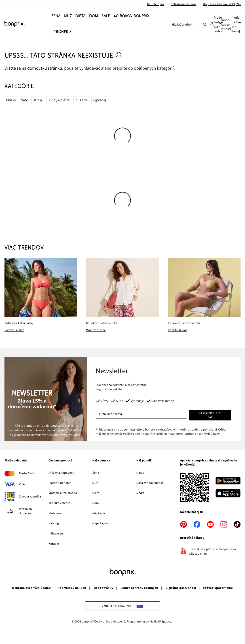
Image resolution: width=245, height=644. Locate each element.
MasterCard (26, 473)
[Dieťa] (80, 16)
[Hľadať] (205, 24)
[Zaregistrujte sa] (210, 415)
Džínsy (37, 100)
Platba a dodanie (15, 461)
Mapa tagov (100, 523)
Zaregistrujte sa (210, 415)
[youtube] (210, 524)
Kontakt (54, 544)
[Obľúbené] (226, 24)
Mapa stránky (103, 588)
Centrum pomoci (60, 461)
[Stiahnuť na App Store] (228, 494)
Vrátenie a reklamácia (63, 493)
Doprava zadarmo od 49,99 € (222, 4)
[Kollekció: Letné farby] (40, 287)
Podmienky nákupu (72, 588)
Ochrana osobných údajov (31, 588)
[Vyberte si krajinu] (122, 606)
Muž (95, 483)
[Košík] (236, 24)
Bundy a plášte (59, 100)
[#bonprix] (62, 31)
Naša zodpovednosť (149, 483)
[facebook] (197, 524)
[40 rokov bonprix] (131, 16)
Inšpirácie (98, 513)
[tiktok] (237, 524)
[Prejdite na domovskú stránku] (26, 24)
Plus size (81, 100)
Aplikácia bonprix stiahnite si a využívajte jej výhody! (208, 463)
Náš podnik (144, 461)
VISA (22, 484)
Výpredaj (99, 100)
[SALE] (106, 16)
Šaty (24, 100)
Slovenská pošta (30, 496)
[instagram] (223, 524)
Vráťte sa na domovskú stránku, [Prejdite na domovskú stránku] (33, 68)
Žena (95, 473)
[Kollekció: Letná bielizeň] (204, 287)
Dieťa (95, 493)
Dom (95, 503)
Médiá (140, 493)
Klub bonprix (155, 4)
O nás (140, 473)
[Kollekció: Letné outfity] (122, 287)
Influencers (56, 533)
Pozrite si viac (14, 330)
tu (132, 434)
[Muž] (68, 16)
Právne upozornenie (218, 588)
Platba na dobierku (25, 511)
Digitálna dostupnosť (180, 588)
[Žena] (56, 16)
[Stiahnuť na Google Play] (228, 481)
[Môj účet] (216, 24)
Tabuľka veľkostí (59, 503)
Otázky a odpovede (61, 473)
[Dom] (93, 16)
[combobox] (184, 24)
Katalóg (54, 523)
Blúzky (11, 100)
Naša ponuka (101, 461)
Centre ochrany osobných (139, 588)
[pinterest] (183, 524)
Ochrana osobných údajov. (202, 434)
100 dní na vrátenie (183, 4)
